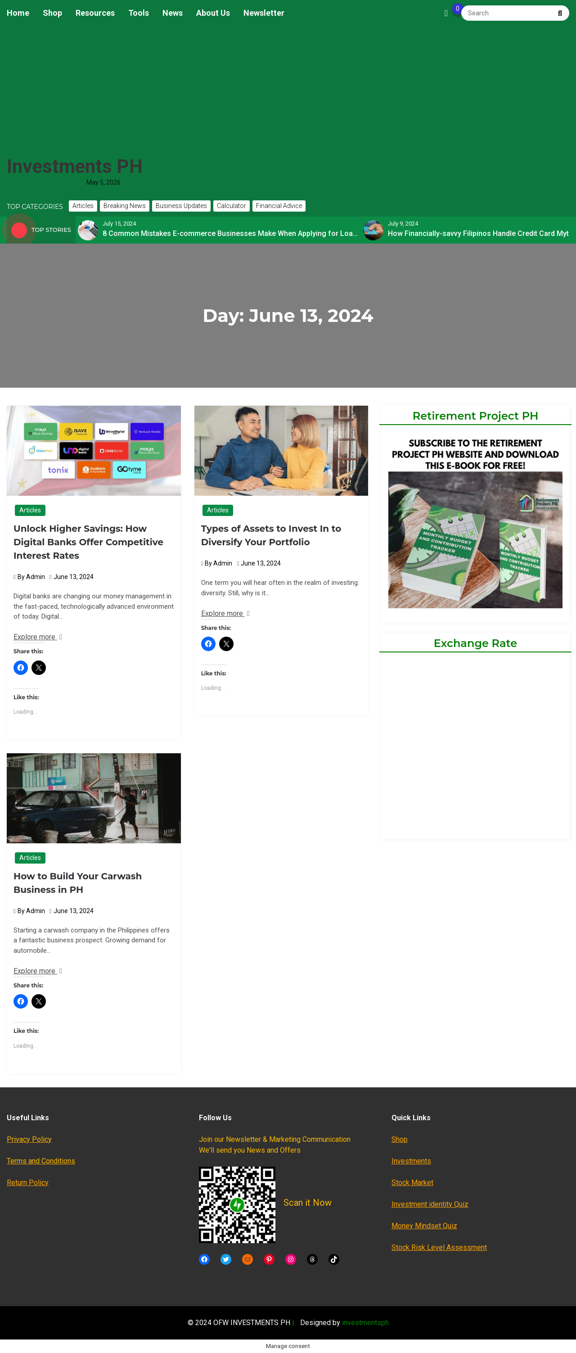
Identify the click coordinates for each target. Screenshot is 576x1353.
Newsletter (263, 13)
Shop (52, 13)
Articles (30, 510)
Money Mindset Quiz (424, 1226)
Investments (411, 1161)
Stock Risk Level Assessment (439, 1247)
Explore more (38, 637)
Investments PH (75, 166)
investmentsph (365, 1322)
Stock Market (412, 1182)
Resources (95, 13)
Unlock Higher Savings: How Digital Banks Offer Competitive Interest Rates (88, 542)
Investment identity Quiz (430, 1204)
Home (18, 13)
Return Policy (28, 1182)
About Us (213, 13)
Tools (138, 13)
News (172, 13)
